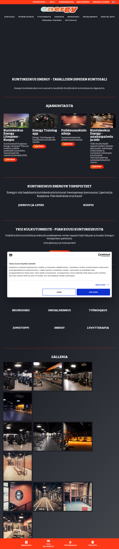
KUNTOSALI (9, 17)
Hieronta (65, 500)
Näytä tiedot (101, 285)
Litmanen (37, 507)
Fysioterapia (67, 497)
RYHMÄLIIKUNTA (26, 17)
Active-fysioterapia (70, 517)
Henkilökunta (96, 508)
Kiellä (59, 292)
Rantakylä (38, 497)
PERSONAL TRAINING (51, 20)
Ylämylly (41, 511)
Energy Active (67, 502)
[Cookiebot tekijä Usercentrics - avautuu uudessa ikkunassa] (100, 255)
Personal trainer (69, 494)
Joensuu (37, 488)
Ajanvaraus (94, 500)
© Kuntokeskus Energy (13, 532)
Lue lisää (10, 160)
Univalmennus (68, 508)
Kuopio (37, 501)
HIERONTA (59, 17)
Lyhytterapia (67, 519)
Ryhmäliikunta (68, 491)
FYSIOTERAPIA (44, 17)
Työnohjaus (66, 511)
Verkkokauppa (66, 2)
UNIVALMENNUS (90, 17)
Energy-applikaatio (98, 502)
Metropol (37, 494)
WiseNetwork (62, 532)
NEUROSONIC (73, 17)
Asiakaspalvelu (96, 511)
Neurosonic (66, 505)
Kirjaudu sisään (101, 2)
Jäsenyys (93, 497)
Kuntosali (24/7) (68, 488)
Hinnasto (93, 505)
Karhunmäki (39, 491)
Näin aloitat (95, 494)
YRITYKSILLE (71, 20)
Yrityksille (66, 522)
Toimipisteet (40, 2)
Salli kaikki (93, 292)
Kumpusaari (38, 504)
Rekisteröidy (83, 2)
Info (53, 2)
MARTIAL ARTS (108, 17)
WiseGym (45, 532)
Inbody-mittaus (68, 514)
